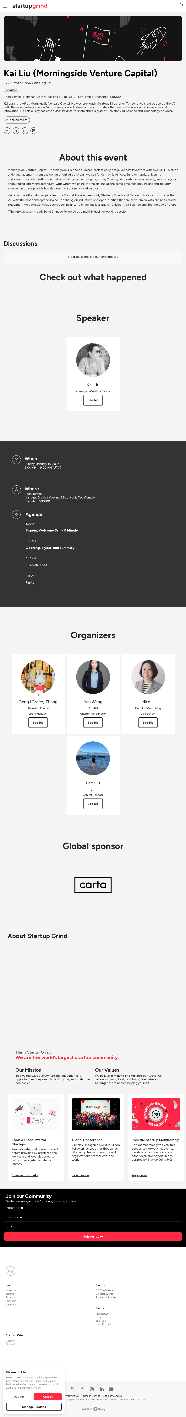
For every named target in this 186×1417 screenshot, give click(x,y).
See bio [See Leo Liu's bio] (93, 804)
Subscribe (91, 1236)
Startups (10, 1297)
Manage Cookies (34, 1407)
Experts (10, 1293)
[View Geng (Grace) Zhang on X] (38, 694)
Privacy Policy (71, 1395)
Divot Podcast (103, 1324)
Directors (11, 1304)
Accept (48, 1396)
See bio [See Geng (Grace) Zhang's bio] (38, 722)
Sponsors (11, 1301)
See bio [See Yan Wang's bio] (93, 722)
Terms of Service (91, 1395)
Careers (10, 1340)
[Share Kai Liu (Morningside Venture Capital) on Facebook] (7, 130)
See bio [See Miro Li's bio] (148, 722)
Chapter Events (104, 1293)
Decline (19, 1396)
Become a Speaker (106, 1297)
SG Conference (104, 1290)
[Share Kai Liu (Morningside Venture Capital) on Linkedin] (25, 130)
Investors (11, 1290)
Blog (98, 1317)
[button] (181, 5)
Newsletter (102, 1313)
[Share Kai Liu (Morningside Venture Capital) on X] (16, 130)
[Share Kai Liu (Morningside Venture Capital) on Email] (34, 130)
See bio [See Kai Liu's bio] (93, 400)
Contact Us (12, 1344)
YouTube (101, 1320)
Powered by (93, 1409)
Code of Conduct (112, 1395)
